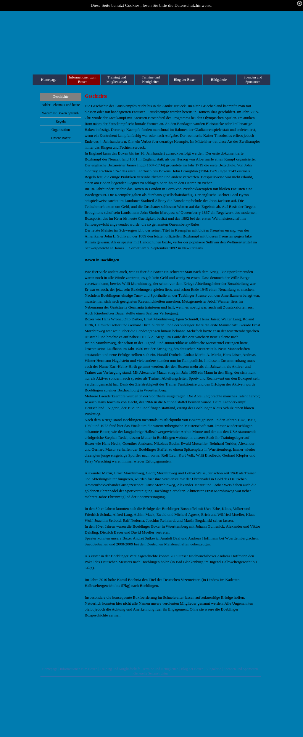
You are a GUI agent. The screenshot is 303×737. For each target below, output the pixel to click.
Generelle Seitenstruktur (150, 673)
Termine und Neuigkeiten (160, 669)
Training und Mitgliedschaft (120, 669)
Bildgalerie (213, 669)
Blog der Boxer (192, 669)
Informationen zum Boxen (79, 669)
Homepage (49, 669)
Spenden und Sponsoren (240, 669)
